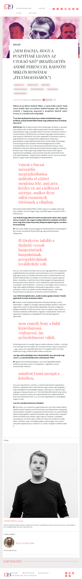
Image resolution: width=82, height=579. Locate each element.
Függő (42, 8)
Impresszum (28, 573)
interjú (16, 44)
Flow (19, 13)
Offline (33, 13)
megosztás (47, 99)
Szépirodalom (23, 8)
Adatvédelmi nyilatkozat (24, 575)
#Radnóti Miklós (20, 93)
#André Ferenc (32, 85)
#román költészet (37, 89)
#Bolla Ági (45, 85)
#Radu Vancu (19, 85)
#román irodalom (21, 89)
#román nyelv (52, 89)
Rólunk (14, 573)
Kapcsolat (43, 573)
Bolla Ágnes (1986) (18, 99)
